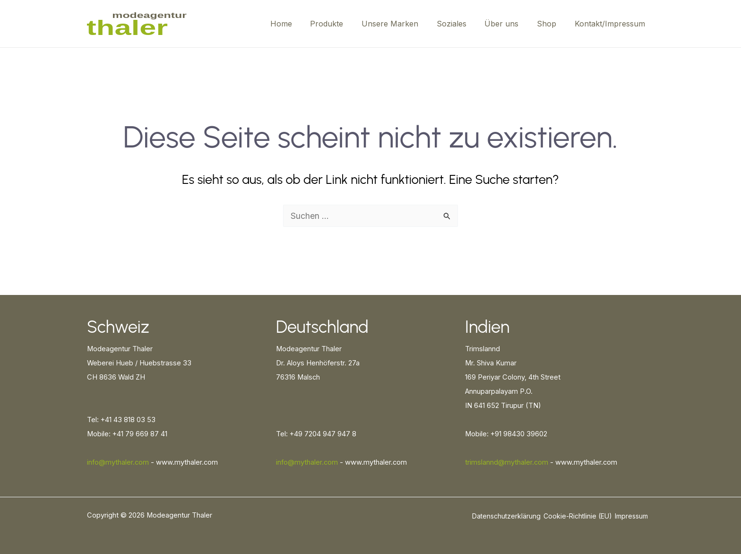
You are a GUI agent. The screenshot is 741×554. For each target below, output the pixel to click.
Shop (551, 23)
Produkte (344, 23)
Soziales (462, 23)
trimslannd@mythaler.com (506, 462)
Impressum (631, 516)
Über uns (509, 23)
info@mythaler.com (118, 462)
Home (301, 23)
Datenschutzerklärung (506, 516)
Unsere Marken (404, 23)
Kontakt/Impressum (611, 23)
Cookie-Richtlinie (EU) (577, 516)
